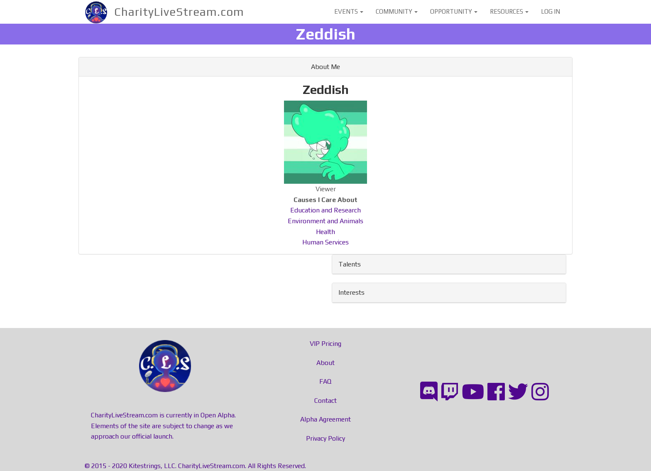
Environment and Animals (325, 221)
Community (397, 11)
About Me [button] (325, 67)
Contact (325, 400)
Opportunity (453, 11)
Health (325, 232)
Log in (550, 11)
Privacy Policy (325, 438)
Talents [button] (349, 264)
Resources (509, 11)
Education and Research (325, 210)
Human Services (325, 242)
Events (348, 11)
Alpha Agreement (325, 419)
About (325, 363)
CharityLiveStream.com (179, 11)
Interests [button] (351, 292)
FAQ (325, 381)
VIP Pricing (325, 344)
